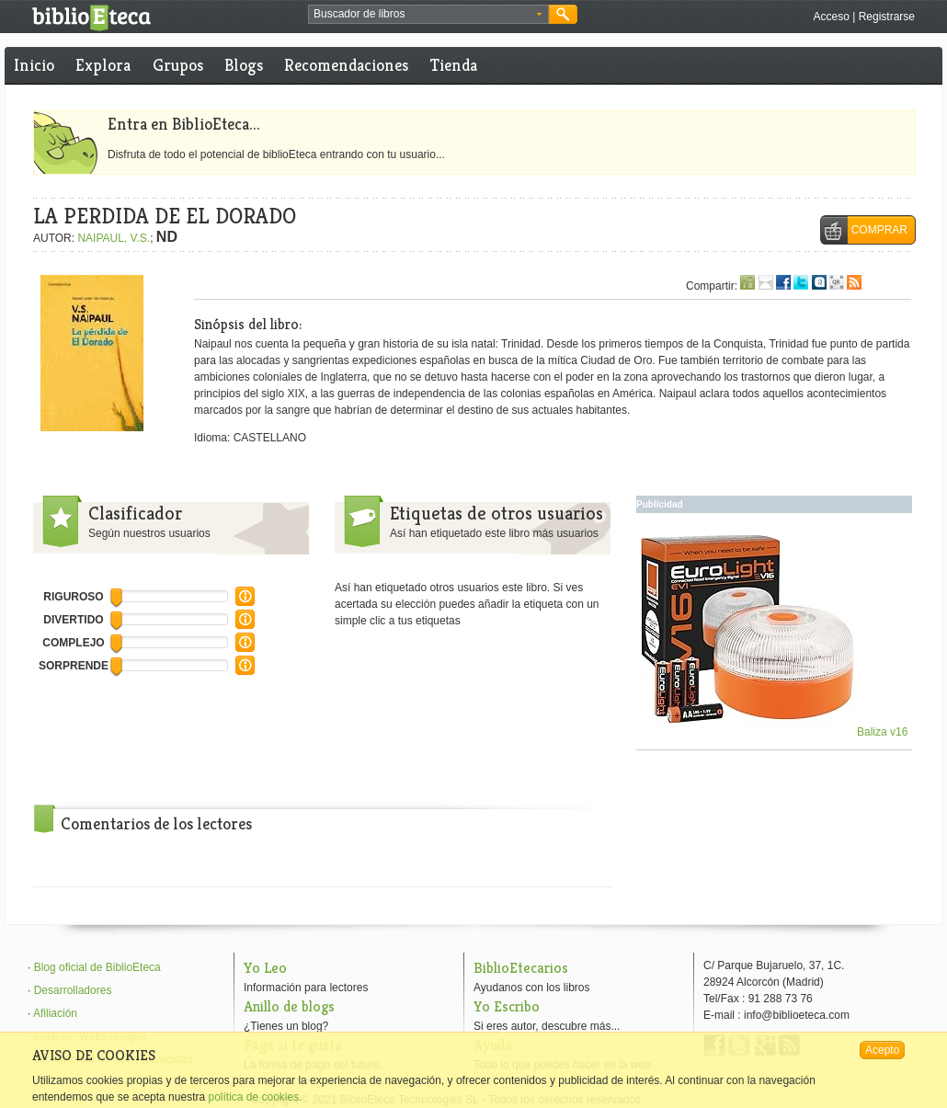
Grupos (178, 64)
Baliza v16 (774, 731)
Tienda (453, 64)
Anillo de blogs (289, 1006)
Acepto (882, 1050)
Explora (103, 64)
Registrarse (887, 16)
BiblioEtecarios (521, 967)
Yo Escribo (507, 1006)
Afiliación (55, 1013)
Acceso (831, 16)
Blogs (243, 64)
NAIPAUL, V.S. (113, 238)
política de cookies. (255, 1097)
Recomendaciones (346, 64)
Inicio (34, 64)
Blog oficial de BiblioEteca (97, 967)
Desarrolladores (73, 990)
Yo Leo (265, 967)
